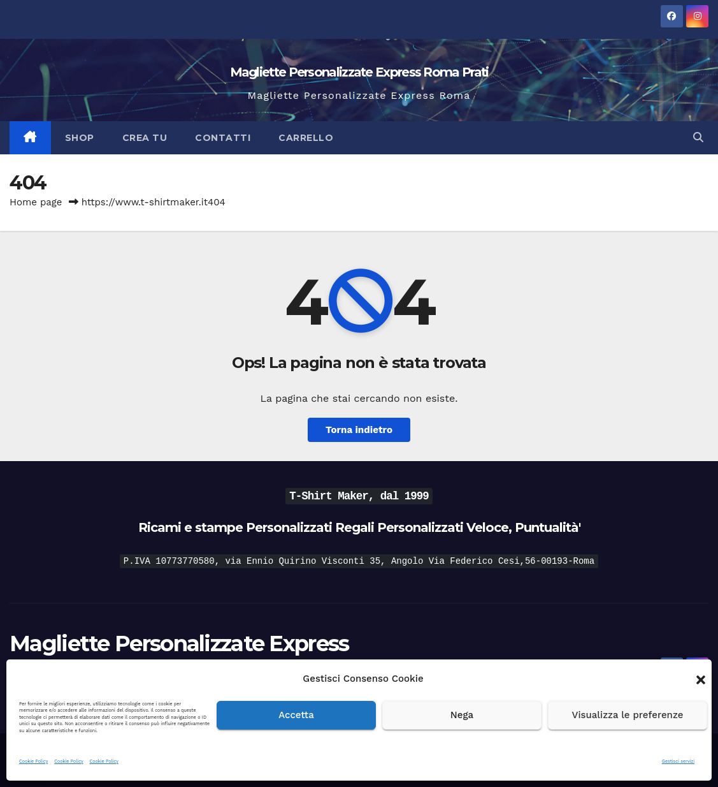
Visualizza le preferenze (628, 715)
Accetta (296, 715)
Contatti (222, 137)
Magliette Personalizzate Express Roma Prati (359, 72)
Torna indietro (359, 430)
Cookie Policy (33, 761)
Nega (461, 715)
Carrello (305, 137)
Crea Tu (145, 137)
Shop (79, 137)
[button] (700, 678)
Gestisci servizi (678, 761)
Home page (36, 202)
